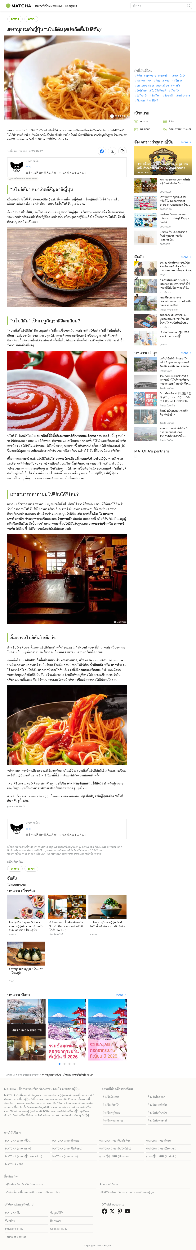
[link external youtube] (128, 1212)
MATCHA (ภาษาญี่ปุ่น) (18, 1140)
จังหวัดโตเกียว (111, 1097)
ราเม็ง (176, 85)
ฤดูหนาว (151, 75)
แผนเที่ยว (163, 85)
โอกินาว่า (142, 95)
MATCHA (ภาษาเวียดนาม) (161, 1148)
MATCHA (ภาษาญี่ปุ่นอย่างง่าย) (23, 1156)
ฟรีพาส (178, 80)
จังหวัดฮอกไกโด (157, 1105)
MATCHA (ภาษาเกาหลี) (19, 1148)
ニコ (28, 167)
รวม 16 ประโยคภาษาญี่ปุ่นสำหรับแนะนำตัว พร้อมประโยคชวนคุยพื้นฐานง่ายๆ (176, 266)
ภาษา (31, 19)
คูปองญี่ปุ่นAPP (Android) (161, 1156)
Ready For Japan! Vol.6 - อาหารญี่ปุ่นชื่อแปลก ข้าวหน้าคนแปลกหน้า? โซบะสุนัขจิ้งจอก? (26, 928)
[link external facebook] (105, 1212)
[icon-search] (189, 5)
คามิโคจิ (153, 100)
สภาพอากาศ (144, 80)
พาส (167, 80)
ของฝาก (165, 75)
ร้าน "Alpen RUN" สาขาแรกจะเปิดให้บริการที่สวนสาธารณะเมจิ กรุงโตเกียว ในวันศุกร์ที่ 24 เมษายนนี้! (174, 381)
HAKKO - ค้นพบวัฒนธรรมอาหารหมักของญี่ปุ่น (127, 1192)
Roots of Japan (109, 1184)
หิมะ (158, 80)
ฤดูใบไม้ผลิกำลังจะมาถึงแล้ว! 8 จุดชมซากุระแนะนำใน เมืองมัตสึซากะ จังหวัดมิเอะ (175, 364)
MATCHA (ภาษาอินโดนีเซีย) (115, 1148)
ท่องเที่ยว (142, 129)
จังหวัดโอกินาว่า (157, 1112)
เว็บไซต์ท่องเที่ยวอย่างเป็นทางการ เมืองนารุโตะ (33, 1192)
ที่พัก (139, 75)
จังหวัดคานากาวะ (113, 1120)
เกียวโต (175, 90)
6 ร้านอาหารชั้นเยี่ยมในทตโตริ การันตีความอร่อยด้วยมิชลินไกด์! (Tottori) (66, 926)
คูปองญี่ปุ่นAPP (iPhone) (114, 1156)
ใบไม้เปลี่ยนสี (158, 90)
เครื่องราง (184, 95)
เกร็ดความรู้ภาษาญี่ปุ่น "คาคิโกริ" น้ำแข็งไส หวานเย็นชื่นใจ (107, 924)
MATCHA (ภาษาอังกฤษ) (66, 1140)
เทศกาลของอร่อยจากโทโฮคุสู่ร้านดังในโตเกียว (175, 181)
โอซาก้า (169, 95)
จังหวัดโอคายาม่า (158, 1120)
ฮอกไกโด (179, 75)
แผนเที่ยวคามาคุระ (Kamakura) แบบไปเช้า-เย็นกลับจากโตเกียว (176, 301)
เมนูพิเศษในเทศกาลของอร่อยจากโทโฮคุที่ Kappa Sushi (174, 218)
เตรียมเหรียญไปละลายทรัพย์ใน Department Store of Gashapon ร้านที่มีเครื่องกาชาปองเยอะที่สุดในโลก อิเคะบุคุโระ (176, 204)
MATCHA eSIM (14, 1164)
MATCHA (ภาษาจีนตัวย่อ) (67, 1148)
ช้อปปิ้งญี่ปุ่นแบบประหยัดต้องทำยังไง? (174, 412)
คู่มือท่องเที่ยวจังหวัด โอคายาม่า (24, 1184)
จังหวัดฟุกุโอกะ (111, 1112)
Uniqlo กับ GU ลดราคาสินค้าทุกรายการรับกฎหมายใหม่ (173, 235)
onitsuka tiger (145, 85)
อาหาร (15, 19)
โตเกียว (156, 95)
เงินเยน (141, 100)
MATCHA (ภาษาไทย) (158, 1140)
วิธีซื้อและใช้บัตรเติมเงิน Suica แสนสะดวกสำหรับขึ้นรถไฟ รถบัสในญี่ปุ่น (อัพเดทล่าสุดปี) (174, 320)
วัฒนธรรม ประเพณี (177, 129)
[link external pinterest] (120, 1212)
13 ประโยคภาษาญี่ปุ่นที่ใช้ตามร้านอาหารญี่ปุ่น (174, 334)
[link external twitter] (112, 1212)
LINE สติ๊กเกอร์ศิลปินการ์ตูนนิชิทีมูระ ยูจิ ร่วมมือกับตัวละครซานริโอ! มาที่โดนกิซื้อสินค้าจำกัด (162, 168)
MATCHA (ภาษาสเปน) (65, 1156)
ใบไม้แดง (142, 90)
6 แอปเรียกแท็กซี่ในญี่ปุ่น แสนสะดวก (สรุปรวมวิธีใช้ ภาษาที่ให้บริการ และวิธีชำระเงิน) (175, 285)
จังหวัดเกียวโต (111, 1105)
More (120, 995)
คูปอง (94, 6)
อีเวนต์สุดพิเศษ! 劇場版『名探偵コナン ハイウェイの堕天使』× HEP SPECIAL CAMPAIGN (175, 399)
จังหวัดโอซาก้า (156, 1097)
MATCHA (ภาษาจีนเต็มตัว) (114, 1140)
